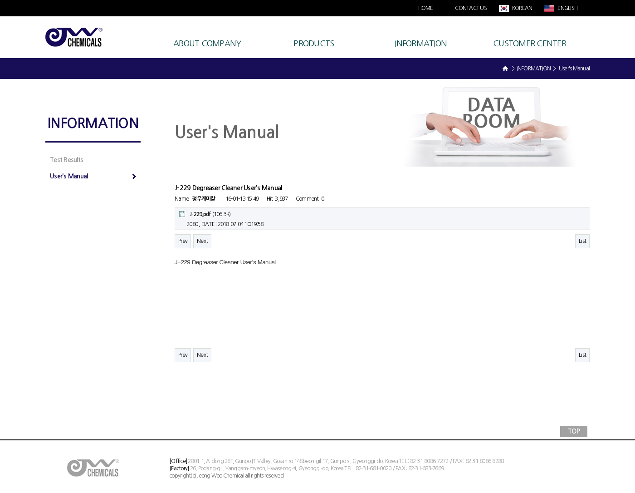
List (582, 241)
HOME (425, 8)
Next (202, 241)
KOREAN (521, 8)
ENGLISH (567, 8)
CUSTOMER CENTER (529, 43)
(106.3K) (205, 214)
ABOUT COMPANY (207, 43)
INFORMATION (421, 43)
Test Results (66, 160)
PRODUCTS (313, 43)
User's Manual (93, 176)
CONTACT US (471, 8)
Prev (182, 241)
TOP (574, 431)
